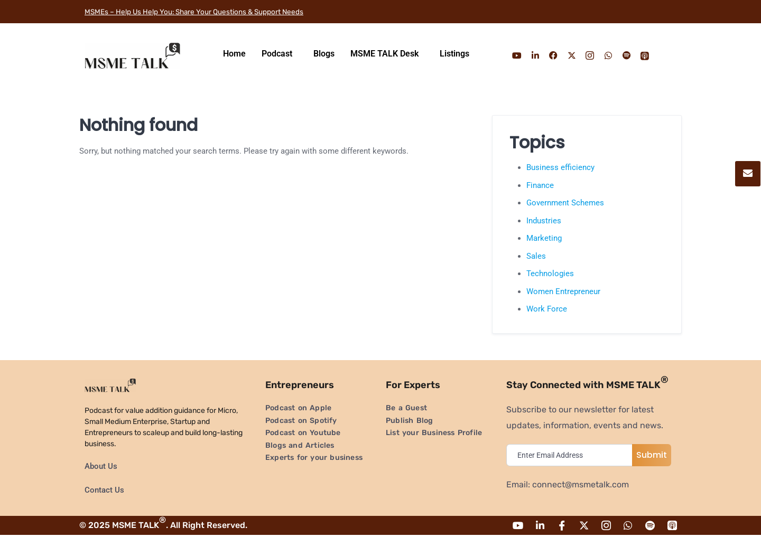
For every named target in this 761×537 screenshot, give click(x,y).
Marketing (544, 238)
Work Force (546, 309)
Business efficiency (560, 167)
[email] (571, 455)
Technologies (550, 273)
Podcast (277, 54)
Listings (454, 54)
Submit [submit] (651, 455)
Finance (540, 185)
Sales (536, 256)
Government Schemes (565, 203)
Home (234, 54)
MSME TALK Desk (384, 54)
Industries (543, 220)
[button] (279, 54)
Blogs (324, 54)
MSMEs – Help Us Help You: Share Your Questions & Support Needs (216, 11)
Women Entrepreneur (563, 291)
